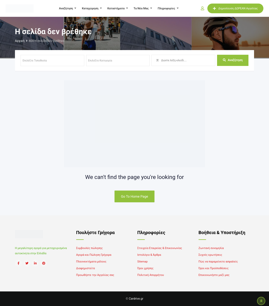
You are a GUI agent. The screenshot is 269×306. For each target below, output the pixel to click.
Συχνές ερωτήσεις (210, 254)
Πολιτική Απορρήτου (150, 275)
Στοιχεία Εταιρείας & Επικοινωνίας (159, 248)
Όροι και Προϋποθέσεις (214, 268)
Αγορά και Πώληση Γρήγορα (93, 254)
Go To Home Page (134, 196)
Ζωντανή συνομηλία (211, 248)
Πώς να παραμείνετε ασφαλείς (218, 261)
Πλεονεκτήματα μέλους (91, 261)
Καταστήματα (116, 8)
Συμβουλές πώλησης (89, 248)
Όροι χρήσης (145, 268)
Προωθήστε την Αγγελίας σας (95, 275)
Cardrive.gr (136, 298)
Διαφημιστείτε (85, 268)
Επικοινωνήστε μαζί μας (214, 275)
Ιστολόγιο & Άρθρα (149, 254)
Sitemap (142, 261)
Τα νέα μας (141, 8)
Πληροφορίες (166, 8)
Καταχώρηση (90, 8)
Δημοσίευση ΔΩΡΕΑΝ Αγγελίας (235, 8)
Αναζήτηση (66, 8)
